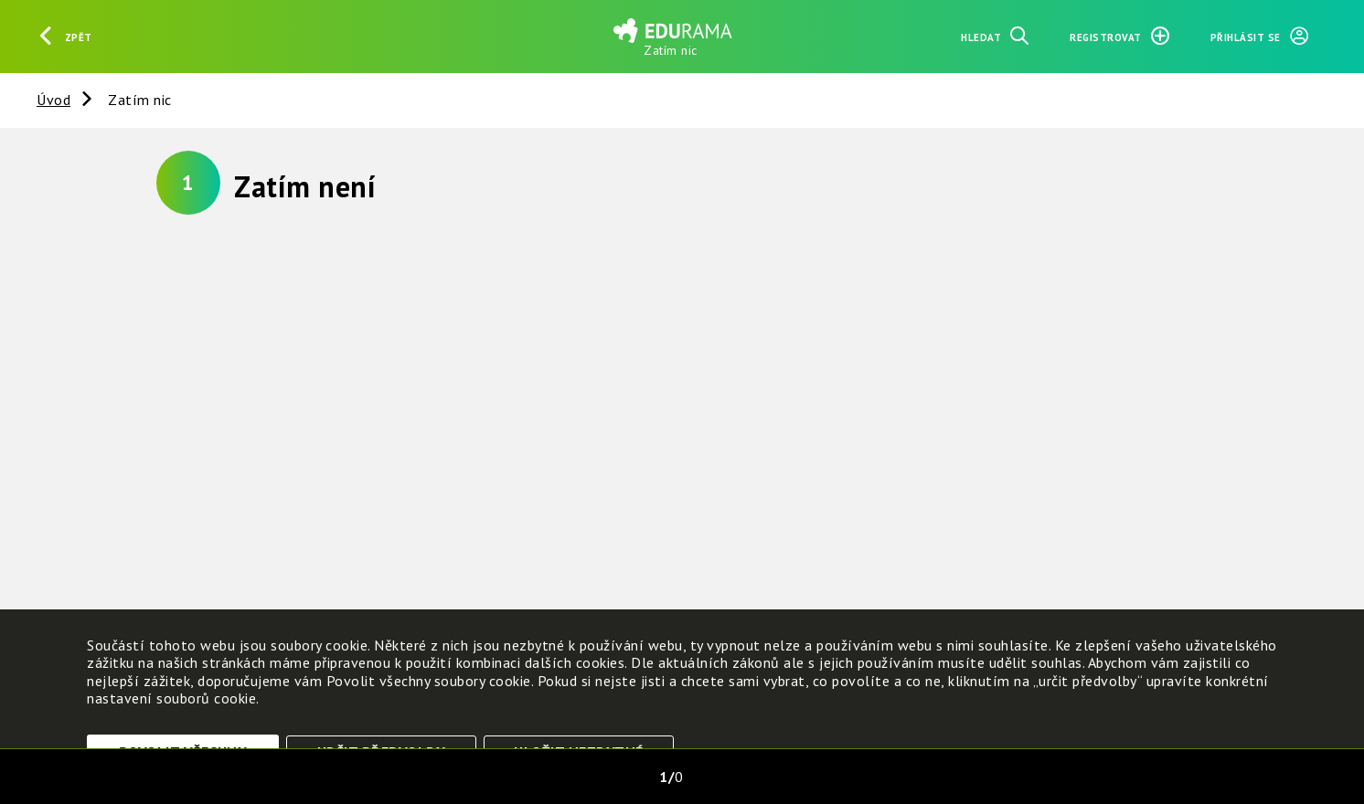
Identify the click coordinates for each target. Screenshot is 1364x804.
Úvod (53, 99)
